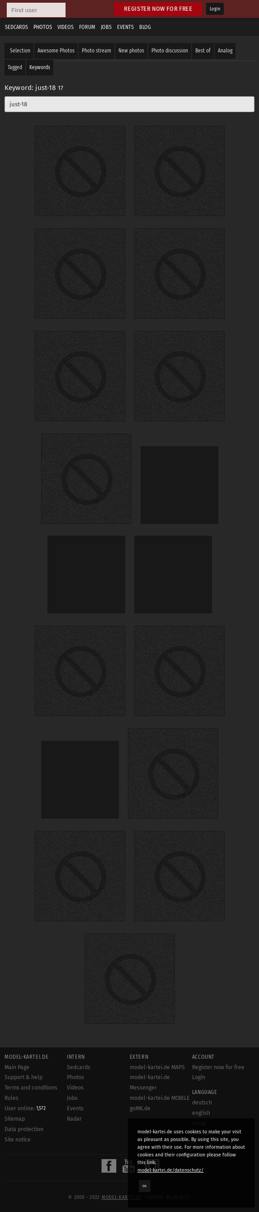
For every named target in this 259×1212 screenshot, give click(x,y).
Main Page (17, 1067)
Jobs (106, 27)
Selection (20, 50)
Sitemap (15, 1119)
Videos (65, 27)
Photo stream (96, 50)
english (201, 1113)
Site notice (18, 1140)
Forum (87, 27)
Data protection (24, 1129)
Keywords (39, 67)
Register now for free (158, 8)
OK (144, 1186)
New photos (131, 50)
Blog (145, 27)
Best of (203, 50)
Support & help (23, 1077)
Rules (12, 1098)
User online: (25, 1108)
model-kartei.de (121, 1197)
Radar (74, 1119)
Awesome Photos (56, 50)
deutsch (202, 1102)
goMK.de (140, 1108)
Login (215, 9)
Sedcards (16, 27)
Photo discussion (169, 50)
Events (125, 27)
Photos (42, 27)
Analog (225, 50)
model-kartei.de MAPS (157, 1067)
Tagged (15, 67)
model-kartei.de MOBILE (160, 1098)
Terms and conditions (31, 1088)
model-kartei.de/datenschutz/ (170, 1170)
